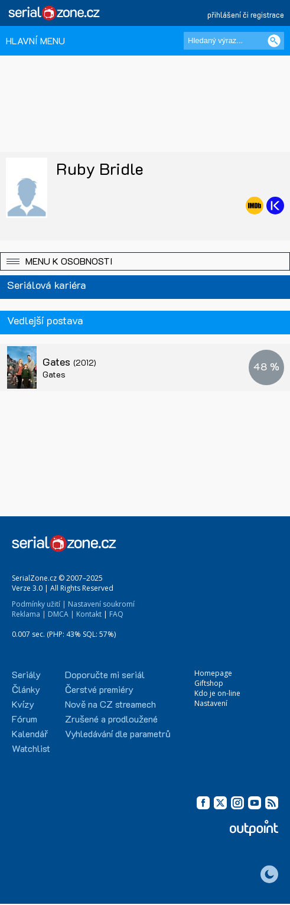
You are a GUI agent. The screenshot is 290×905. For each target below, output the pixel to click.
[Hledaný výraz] (234, 41)
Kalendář (30, 733)
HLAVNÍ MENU (35, 40)
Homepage (213, 673)
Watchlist (31, 748)
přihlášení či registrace (245, 14)
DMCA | (61, 614)
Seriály (26, 674)
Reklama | (29, 614)
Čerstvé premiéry (99, 689)
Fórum (24, 718)
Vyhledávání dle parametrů (118, 733)
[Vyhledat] (274, 40)
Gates (69, 361)
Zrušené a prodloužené (111, 718)
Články (26, 689)
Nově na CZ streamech (110, 704)
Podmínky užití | (39, 604)
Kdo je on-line (217, 693)
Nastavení (210, 703)
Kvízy (23, 704)
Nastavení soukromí (101, 604)
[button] (145, 261)
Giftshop (208, 683)
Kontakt (89, 614)
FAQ (116, 614)
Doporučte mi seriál (105, 674)
